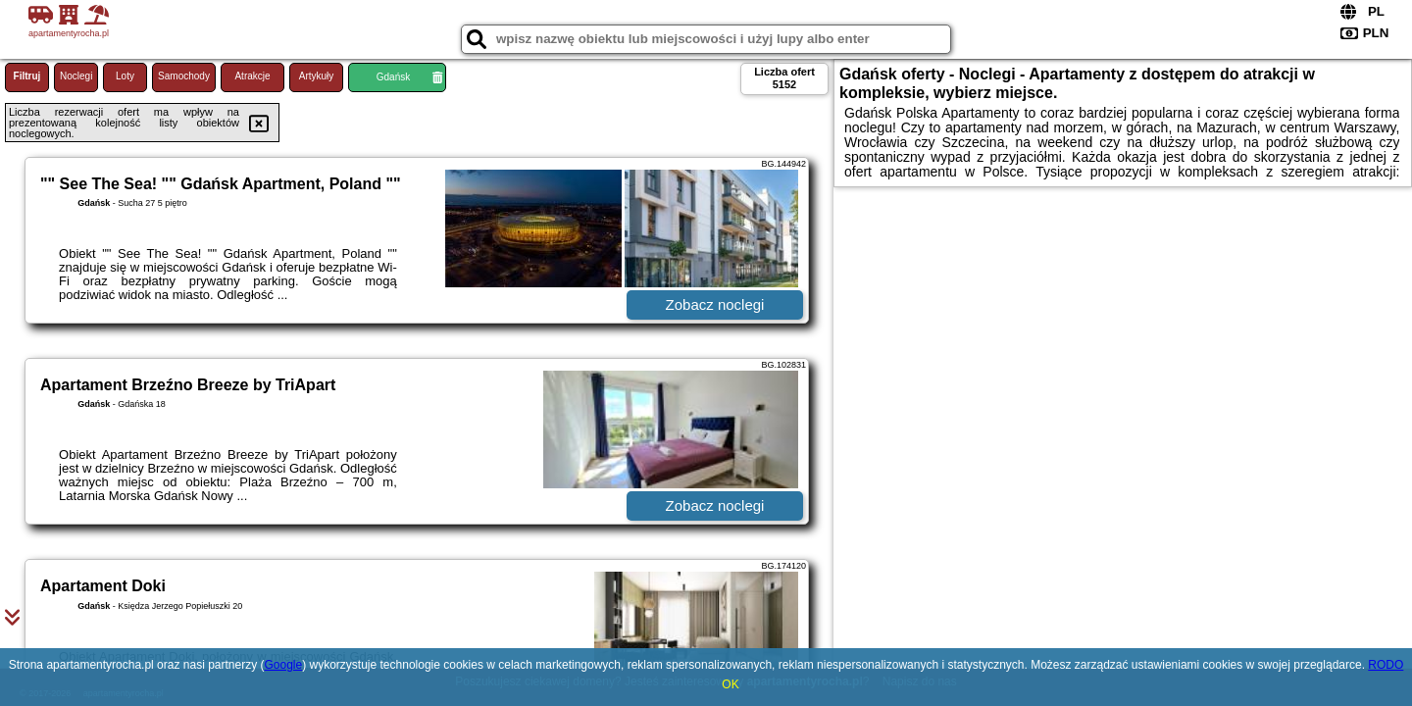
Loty (125, 76)
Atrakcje (252, 76)
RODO (1385, 665)
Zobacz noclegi (715, 304)
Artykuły (316, 76)
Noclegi (76, 76)
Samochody (184, 76)
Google (283, 665)
